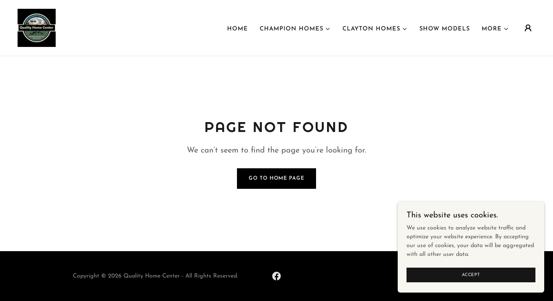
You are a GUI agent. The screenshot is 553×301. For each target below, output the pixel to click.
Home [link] (237, 29)
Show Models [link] (444, 29)
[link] (37, 27)
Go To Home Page (276, 178)
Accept (471, 274)
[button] (295, 29)
